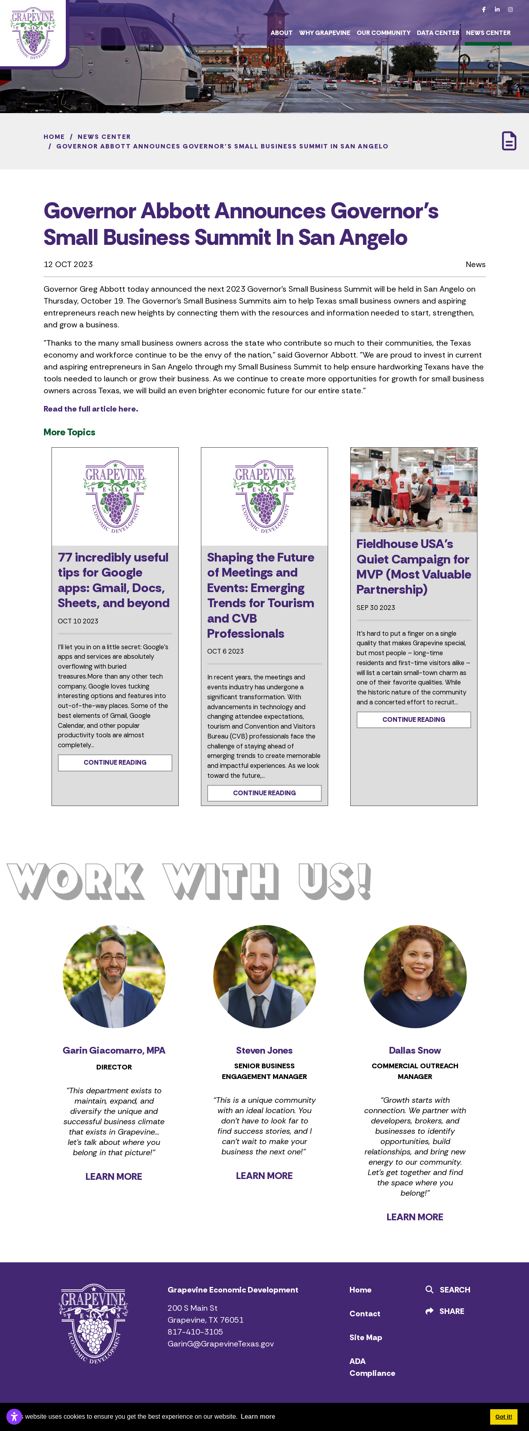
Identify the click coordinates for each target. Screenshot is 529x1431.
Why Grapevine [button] (324, 33)
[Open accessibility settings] (14, 1417)
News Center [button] (488, 33)
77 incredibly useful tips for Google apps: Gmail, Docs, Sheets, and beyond (114, 580)
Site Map (365, 1337)
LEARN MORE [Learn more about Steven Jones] (264, 1175)
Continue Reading (115, 762)
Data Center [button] (438, 33)
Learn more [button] (258, 1416)
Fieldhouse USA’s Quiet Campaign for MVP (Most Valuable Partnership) (414, 566)
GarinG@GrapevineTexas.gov (221, 1344)
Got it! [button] (503, 1417)
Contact (364, 1313)
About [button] (282, 33)
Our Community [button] (384, 33)
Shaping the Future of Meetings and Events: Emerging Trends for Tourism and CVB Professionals (260, 595)
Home (360, 1290)
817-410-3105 (195, 1332)
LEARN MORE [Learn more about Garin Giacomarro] (114, 1176)
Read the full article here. (91, 409)
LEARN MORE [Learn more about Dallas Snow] (415, 1217)
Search (448, 1290)
